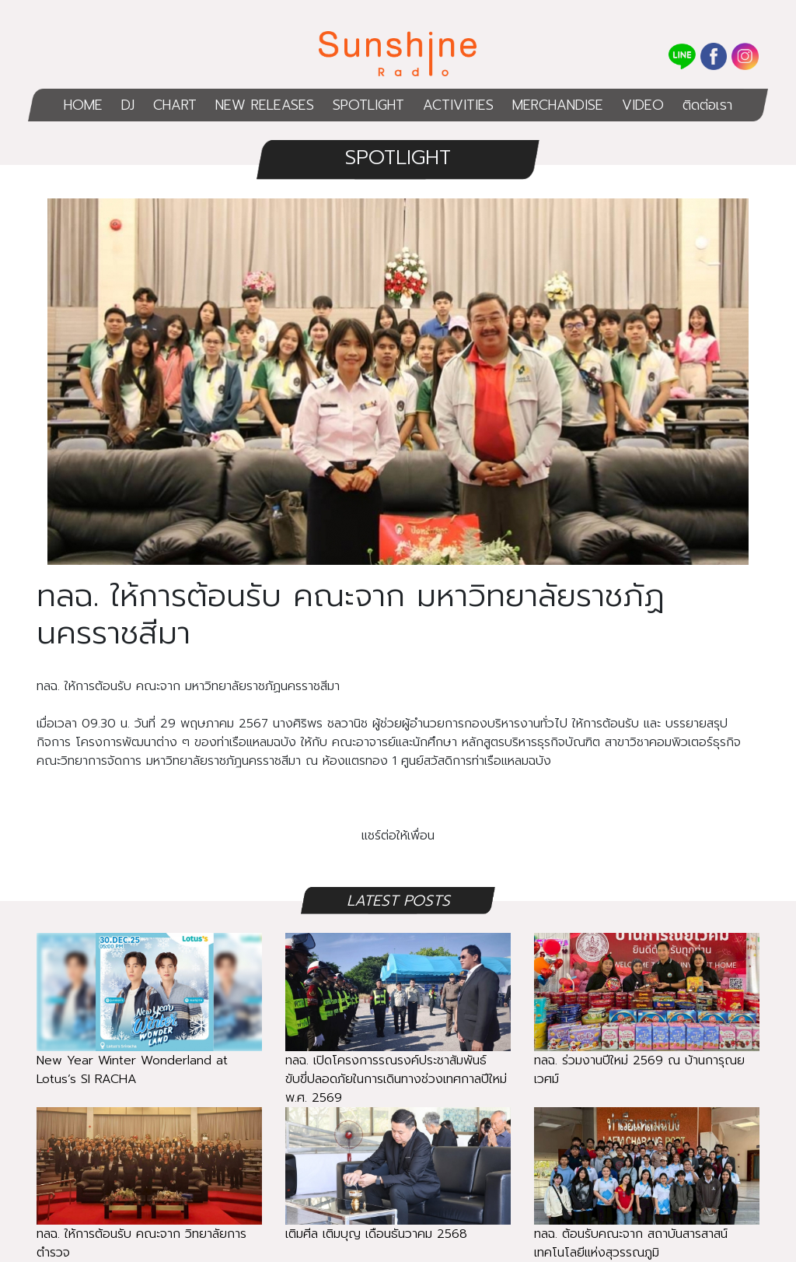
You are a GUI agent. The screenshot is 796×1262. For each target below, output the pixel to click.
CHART (175, 105)
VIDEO (643, 105)
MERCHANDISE (557, 105)
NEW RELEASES (264, 105)
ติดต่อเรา (707, 105)
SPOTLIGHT (368, 105)
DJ (127, 105)
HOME (83, 105)
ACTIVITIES (458, 105)
